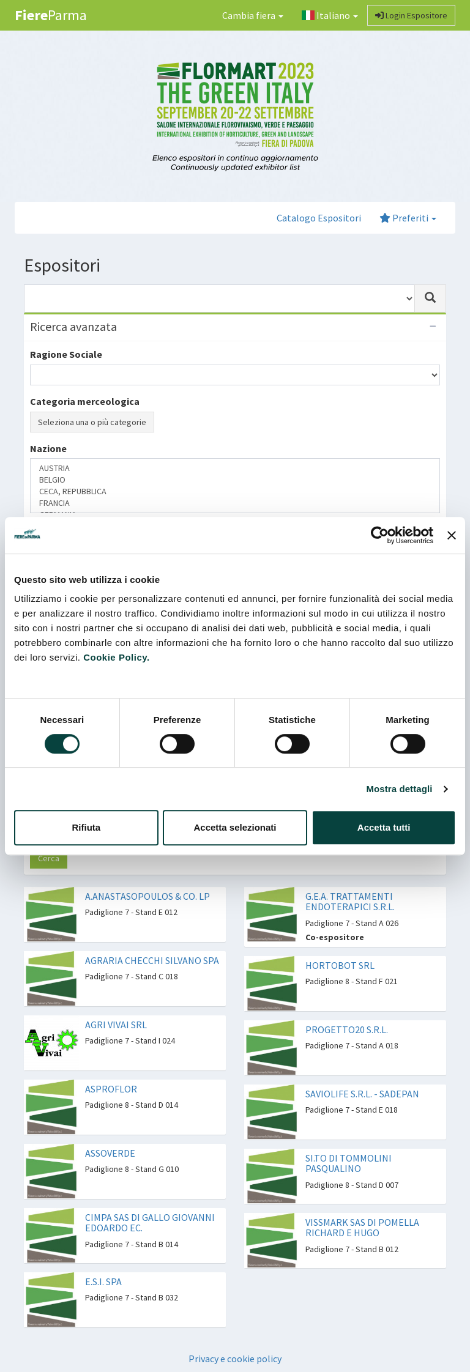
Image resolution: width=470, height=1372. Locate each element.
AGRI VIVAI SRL (116, 1024)
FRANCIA (235, 503)
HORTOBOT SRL (340, 965)
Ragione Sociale (66, 354)
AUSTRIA (235, 468)
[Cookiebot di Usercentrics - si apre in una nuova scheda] (379, 535)
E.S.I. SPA (103, 1281)
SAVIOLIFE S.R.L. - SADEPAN (362, 1094)
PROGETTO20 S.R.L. (346, 1029)
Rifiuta (86, 827)
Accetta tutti (384, 827)
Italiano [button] (330, 15)
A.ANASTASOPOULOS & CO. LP (147, 896)
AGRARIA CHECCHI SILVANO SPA (152, 960)
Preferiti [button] (407, 218)
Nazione (48, 448)
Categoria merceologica (85, 401)
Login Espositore (411, 15)
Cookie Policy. (116, 657)
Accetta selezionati (234, 827)
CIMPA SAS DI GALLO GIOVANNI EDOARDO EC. (150, 1222)
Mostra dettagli (399, 789)
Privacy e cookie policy (235, 1358)
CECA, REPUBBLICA (235, 491)
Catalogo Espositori (319, 218)
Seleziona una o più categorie (92, 422)
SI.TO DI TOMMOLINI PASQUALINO (348, 1163)
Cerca (48, 858)
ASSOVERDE (110, 1153)
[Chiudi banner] (451, 535)
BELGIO (235, 480)
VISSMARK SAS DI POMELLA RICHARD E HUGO (362, 1227)
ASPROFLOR (111, 1089)
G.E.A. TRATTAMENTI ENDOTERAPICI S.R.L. (350, 901)
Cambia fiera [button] (252, 15)
